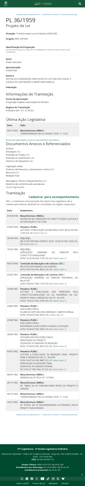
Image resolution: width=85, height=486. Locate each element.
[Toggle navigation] (5, 4)
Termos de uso (38, 483)
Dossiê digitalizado (15, 187)
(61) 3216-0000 (49, 467)
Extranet (65, 483)
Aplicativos (53, 483)
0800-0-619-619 (44, 464)
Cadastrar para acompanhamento (28, 14)
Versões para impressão (68, 14)
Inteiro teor (39, 233)
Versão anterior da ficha (50, 14)
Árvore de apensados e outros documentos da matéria (32, 140)
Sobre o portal (22, 483)
